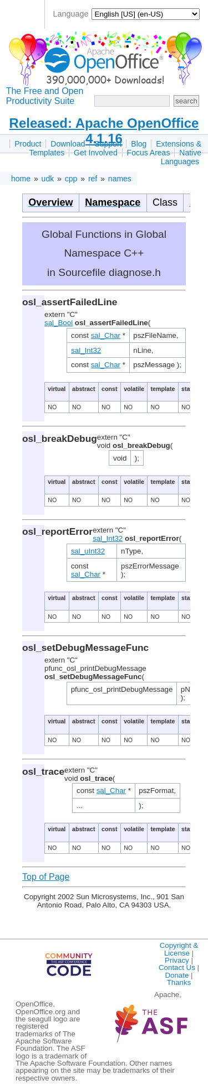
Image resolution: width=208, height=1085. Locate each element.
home (21, 178)
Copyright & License (179, 949)
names (119, 178)
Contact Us (177, 967)
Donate (177, 975)
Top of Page (45, 876)
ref (92, 178)
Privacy (177, 960)
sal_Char (105, 335)
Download (67, 143)
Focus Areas (148, 152)
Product (27, 143)
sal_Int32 (86, 350)
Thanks (179, 982)
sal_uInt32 (88, 551)
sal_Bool (58, 323)
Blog (138, 143)
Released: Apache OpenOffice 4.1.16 (104, 131)
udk (48, 178)
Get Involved (96, 152)
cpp (71, 178)
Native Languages (181, 157)
